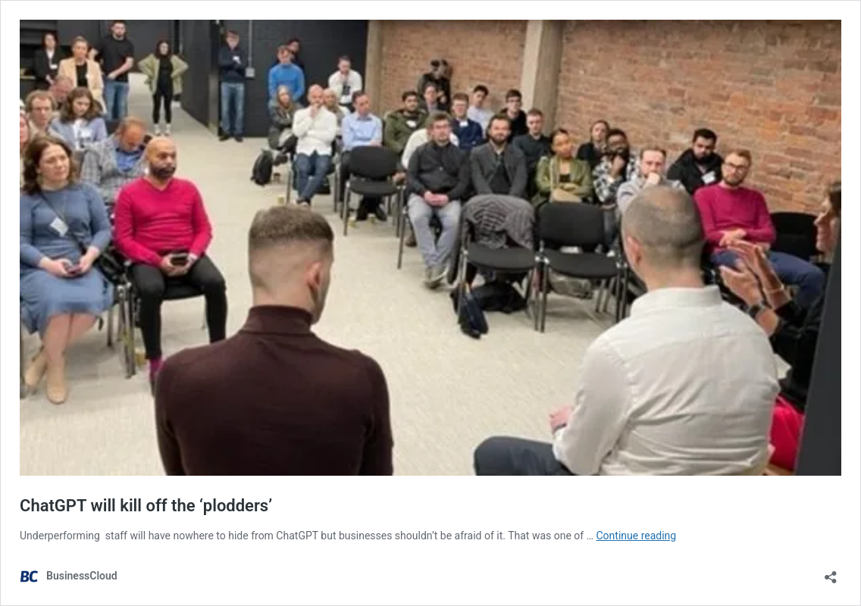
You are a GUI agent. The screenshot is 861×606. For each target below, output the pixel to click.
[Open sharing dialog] (830, 572)
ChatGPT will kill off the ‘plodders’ (146, 505)
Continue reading (636, 535)
